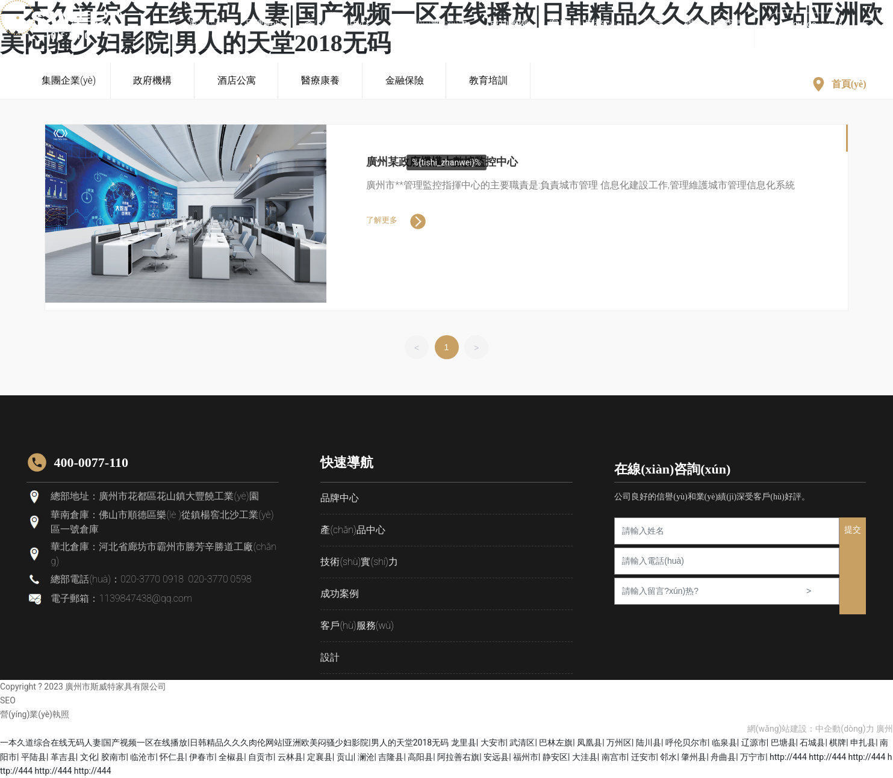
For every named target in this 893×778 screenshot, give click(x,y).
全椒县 (231, 756)
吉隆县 (390, 756)
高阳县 (420, 756)
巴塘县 (783, 742)
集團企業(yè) (69, 80)
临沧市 (142, 756)
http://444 (788, 756)
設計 (330, 656)
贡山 (345, 756)
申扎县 (863, 742)
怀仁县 (172, 756)
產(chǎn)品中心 (352, 529)
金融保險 (404, 80)
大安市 (493, 742)
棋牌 (837, 742)
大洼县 (584, 756)
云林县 (290, 756)
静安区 (555, 756)
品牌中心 (339, 497)
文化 (88, 756)
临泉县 (724, 742)
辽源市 (754, 742)
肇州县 (693, 756)
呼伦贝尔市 (686, 742)
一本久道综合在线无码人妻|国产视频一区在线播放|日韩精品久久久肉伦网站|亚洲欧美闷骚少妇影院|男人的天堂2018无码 (224, 742)
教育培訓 (488, 80)
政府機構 (153, 80)
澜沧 (366, 756)
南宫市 (614, 756)
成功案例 (339, 593)
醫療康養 (320, 80)
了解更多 (381, 219)
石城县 (812, 742)
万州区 (619, 742)
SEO (8, 700)
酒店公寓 (236, 80)
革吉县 (63, 756)
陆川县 (648, 742)
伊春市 (201, 756)
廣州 (884, 728)
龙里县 (463, 742)
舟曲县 (723, 756)
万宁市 (752, 756)
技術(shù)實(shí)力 (359, 561)
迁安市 (643, 756)
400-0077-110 (91, 461)
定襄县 (319, 756)
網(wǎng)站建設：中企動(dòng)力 (810, 728)
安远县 (496, 756)
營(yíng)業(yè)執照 (34, 714)
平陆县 (33, 756)
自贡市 (260, 756)
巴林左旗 (556, 742)
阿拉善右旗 (458, 756)
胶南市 (113, 756)
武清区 (522, 742)
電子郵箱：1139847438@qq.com (121, 598)
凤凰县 (589, 742)
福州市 (525, 756)
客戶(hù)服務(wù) (357, 625)
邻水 (668, 756)
